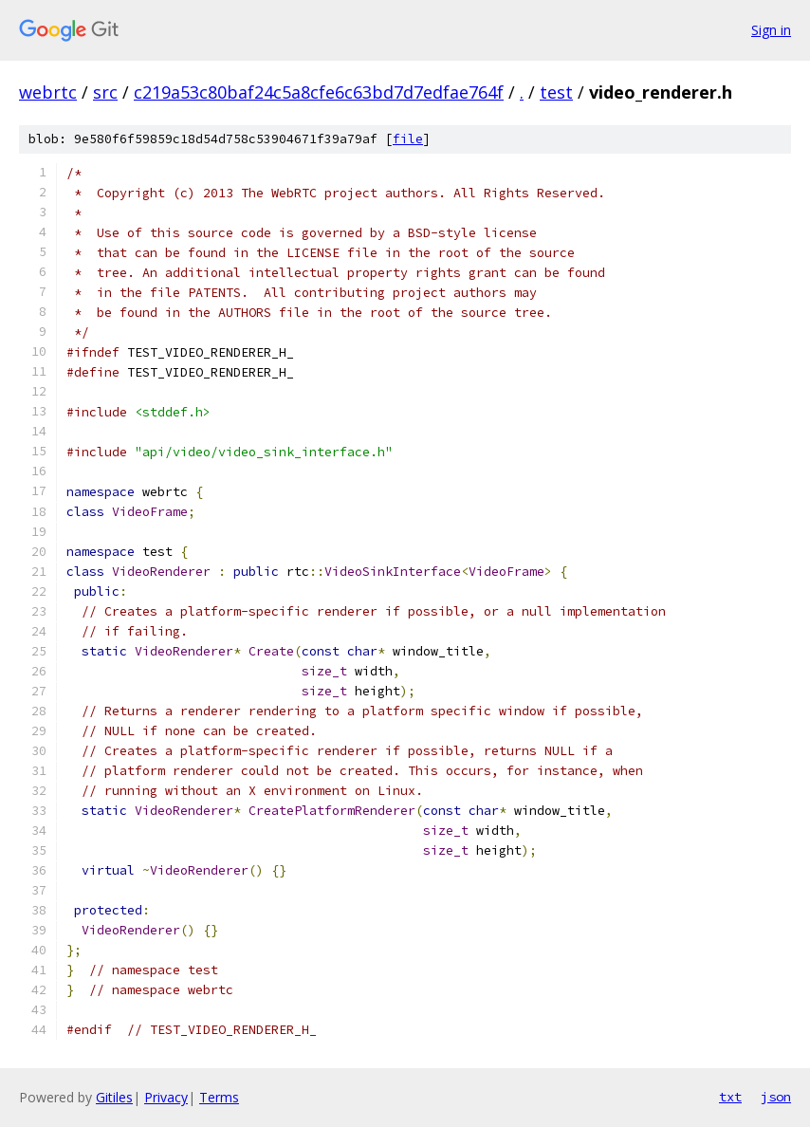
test (556, 92)
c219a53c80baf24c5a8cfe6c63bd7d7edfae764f (319, 92)
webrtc (48, 92)
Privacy (166, 1097)
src (105, 92)
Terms (219, 1097)
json (776, 1096)
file (408, 139)
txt (730, 1096)
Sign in (771, 30)
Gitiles (114, 1097)
